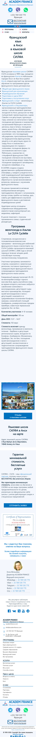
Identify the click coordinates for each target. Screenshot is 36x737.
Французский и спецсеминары (14, 105)
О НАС (5, 685)
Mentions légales (18, 734)
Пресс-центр (8, 674)
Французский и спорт (11, 100)
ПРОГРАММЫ (8, 640)
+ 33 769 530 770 (23, 580)
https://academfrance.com (18, 729)
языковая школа (19, 71)
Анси (3, 81)
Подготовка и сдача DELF (12, 96)
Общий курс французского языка (15, 89)
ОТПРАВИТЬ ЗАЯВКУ (18, 505)
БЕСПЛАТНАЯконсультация (20, 21)
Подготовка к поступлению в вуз (15, 98)
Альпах (18, 76)
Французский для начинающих (14, 91)
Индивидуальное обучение (13, 93)
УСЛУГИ (6, 660)
